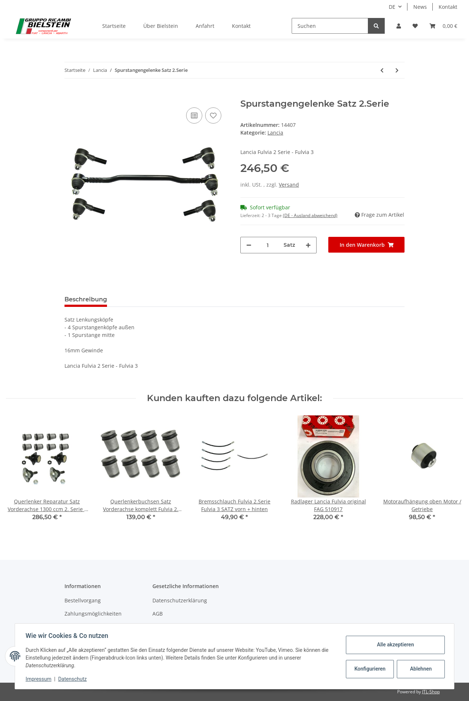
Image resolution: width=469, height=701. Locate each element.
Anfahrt (205, 25)
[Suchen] (330, 26)
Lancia (275, 132)
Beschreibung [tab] (85, 299)
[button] (399, 25)
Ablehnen (420, 669)
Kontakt (448, 6)
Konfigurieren (369, 669)
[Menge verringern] (249, 245)
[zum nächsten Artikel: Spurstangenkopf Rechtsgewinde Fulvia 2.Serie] (397, 70)
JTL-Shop (431, 692)
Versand (289, 184)
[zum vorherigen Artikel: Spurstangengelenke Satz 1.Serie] (381, 70)
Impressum (39, 679)
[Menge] (267, 245)
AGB (157, 613)
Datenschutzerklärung (179, 600)
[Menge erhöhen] (308, 245)
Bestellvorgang (82, 600)
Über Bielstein (160, 25)
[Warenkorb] (443, 25)
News (420, 6)
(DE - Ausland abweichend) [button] (310, 215)
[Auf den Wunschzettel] (213, 115)
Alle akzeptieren (394, 644)
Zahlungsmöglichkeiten (93, 613)
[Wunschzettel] (415, 25)
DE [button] (392, 6)
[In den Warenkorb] (70, 95)
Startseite (114, 25)
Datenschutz (73, 679)
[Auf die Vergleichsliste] (194, 115)
